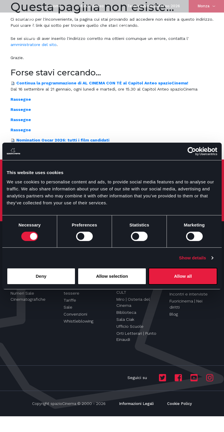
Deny (41, 276)
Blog (173, 314)
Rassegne (20, 99)
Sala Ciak (125, 319)
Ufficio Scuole (130, 326)
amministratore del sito (33, 44)
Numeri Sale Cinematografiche (28, 296)
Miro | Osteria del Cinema (133, 302)
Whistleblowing (78, 321)
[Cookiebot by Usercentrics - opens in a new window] (191, 151)
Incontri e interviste (188, 294)
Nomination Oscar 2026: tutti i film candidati (62, 140)
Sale (68, 307)
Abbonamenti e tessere (79, 290)
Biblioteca (126, 312)
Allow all (183, 276)
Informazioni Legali (136, 403)
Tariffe (70, 300)
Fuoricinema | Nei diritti (185, 304)
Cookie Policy (179, 403)
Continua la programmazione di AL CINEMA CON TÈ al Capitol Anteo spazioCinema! (102, 83)
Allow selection (112, 276)
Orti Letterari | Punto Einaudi (136, 336)
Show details (192, 257)
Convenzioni (75, 314)
